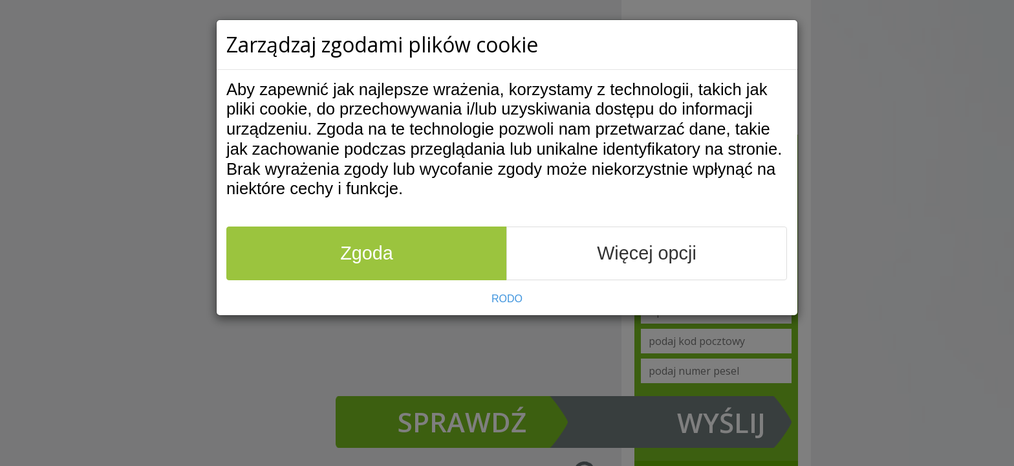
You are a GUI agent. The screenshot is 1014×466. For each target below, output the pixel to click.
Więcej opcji (646, 253)
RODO (507, 298)
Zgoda (366, 253)
